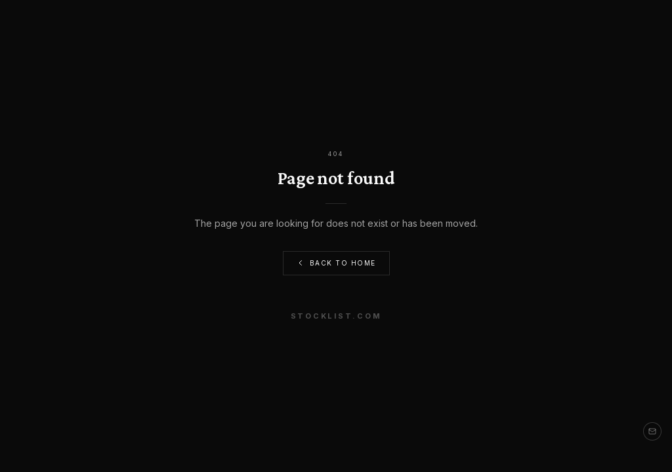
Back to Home (336, 263)
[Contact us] (652, 431)
